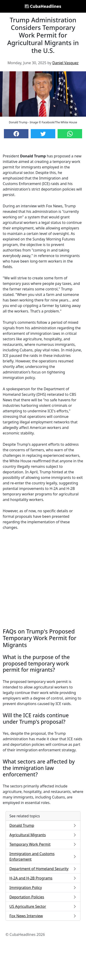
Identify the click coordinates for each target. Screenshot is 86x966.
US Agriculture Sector (43, 906)
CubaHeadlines (43, 6)
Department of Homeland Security (43, 868)
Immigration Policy (43, 887)
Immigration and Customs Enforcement (43, 856)
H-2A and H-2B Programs (43, 878)
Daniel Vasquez (65, 62)
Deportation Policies (43, 897)
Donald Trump (43, 825)
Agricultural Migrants (43, 835)
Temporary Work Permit (43, 844)
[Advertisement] (43, 579)
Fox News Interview (43, 916)
